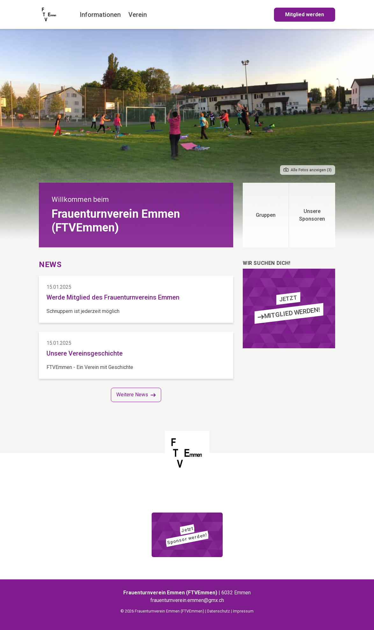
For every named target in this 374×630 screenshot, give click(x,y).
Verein (137, 14)
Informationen (100, 14)
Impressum (243, 611)
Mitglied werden (304, 14)
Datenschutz (218, 611)
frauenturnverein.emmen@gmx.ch (187, 600)
